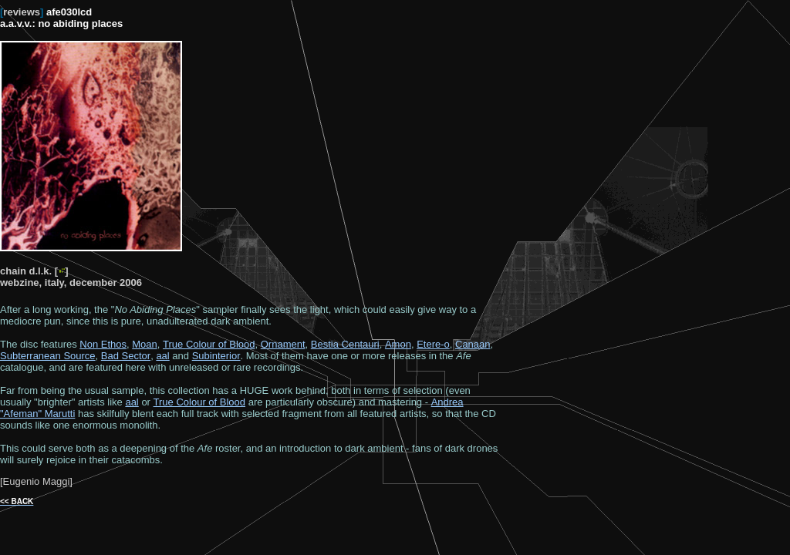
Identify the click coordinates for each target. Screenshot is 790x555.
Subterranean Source (48, 356)
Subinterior (216, 356)
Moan (144, 344)
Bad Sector (125, 356)
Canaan (473, 344)
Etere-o (433, 344)
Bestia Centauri (345, 344)
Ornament (283, 344)
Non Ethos (103, 344)
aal (162, 356)
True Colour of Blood (209, 344)
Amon (398, 344)
